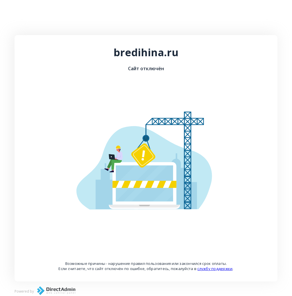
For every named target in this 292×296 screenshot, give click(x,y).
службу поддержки (214, 268)
